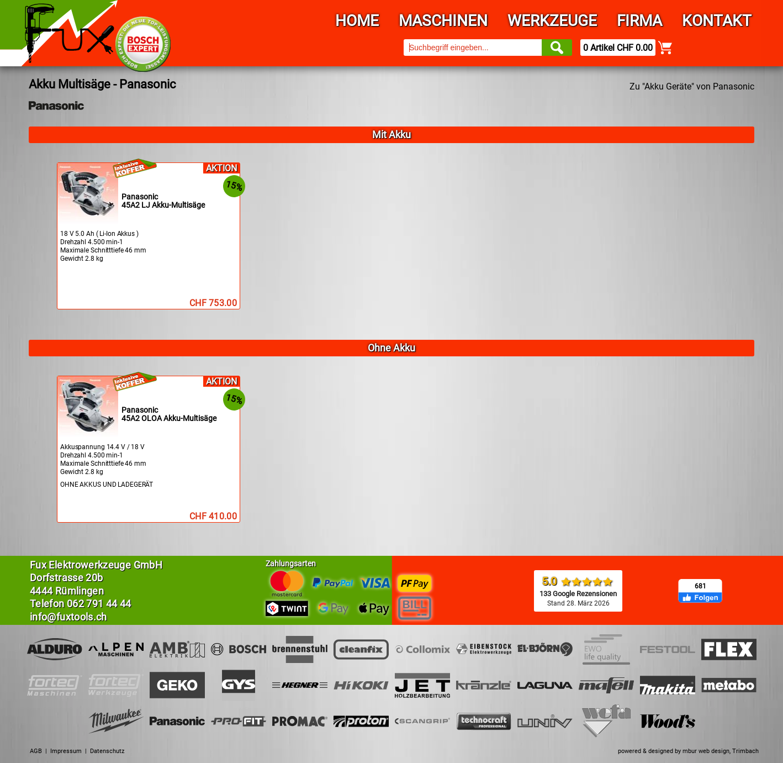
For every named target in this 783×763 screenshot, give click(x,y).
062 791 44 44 (99, 603)
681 (700, 586)
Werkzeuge (552, 21)
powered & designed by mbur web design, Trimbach (688, 751)
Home (357, 21)
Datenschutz (107, 751)
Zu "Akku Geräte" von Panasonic (691, 86)
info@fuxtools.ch (68, 617)
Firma (639, 21)
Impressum (66, 751)
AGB (36, 751)
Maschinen (443, 21)
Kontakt (717, 21)
